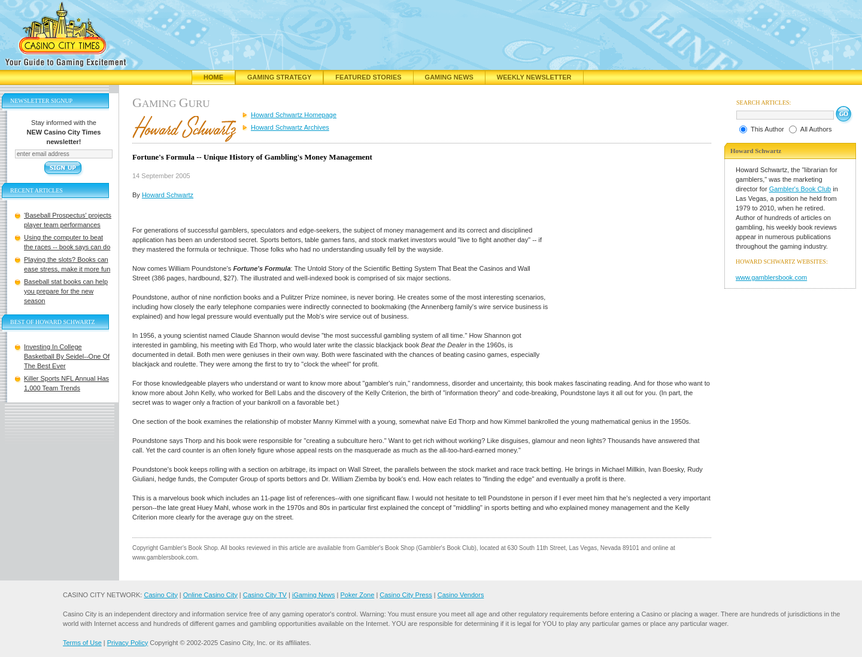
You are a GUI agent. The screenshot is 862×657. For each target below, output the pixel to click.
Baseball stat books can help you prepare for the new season (66, 291)
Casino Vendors (461, 594)
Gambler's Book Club (800, 188)
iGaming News (313, 594)
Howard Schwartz (167, 194)
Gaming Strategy (279, 77)
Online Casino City (210, 594)
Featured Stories (368, 77)
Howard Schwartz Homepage (293, 114)
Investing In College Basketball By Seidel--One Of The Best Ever (67, 356)
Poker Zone (357, 594)
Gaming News (449, 77)
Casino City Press (406, 594)
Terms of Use (82, 642)
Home (213, 77)
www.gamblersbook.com (771, 277)
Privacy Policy (127, 642)
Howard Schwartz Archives (290, 127)
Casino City (160, 594)
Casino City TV (265, 594)
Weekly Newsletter (534, 77)
